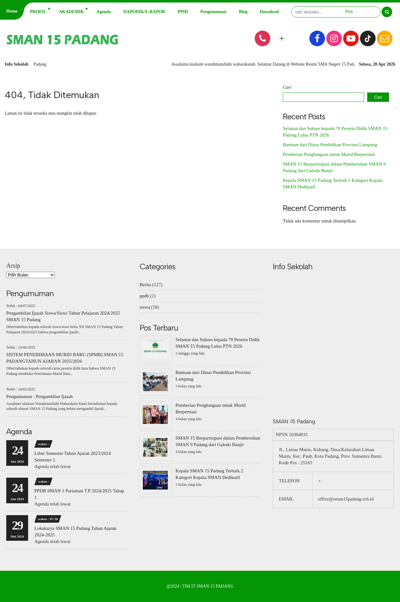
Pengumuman (213, 11)
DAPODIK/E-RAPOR (144, 11)
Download (269, 11)
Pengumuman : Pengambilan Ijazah (39, 396)
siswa (145, 307)
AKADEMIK (71, 11)
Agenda (104, 11)
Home (12, 11)
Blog (243, 11)
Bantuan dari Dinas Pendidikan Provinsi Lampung (330, 144)
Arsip (13, 265)
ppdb (144, 295)
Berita (145, 284)
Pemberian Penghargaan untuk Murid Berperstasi (329, 154)
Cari (287, 87)
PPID (183, 11)
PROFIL (38, 11)
